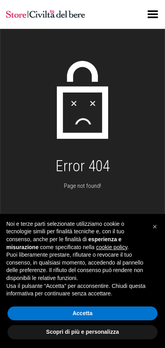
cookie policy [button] (111, 247)
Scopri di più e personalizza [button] (82, 332)
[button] (154, 226)
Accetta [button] (83, 313)
